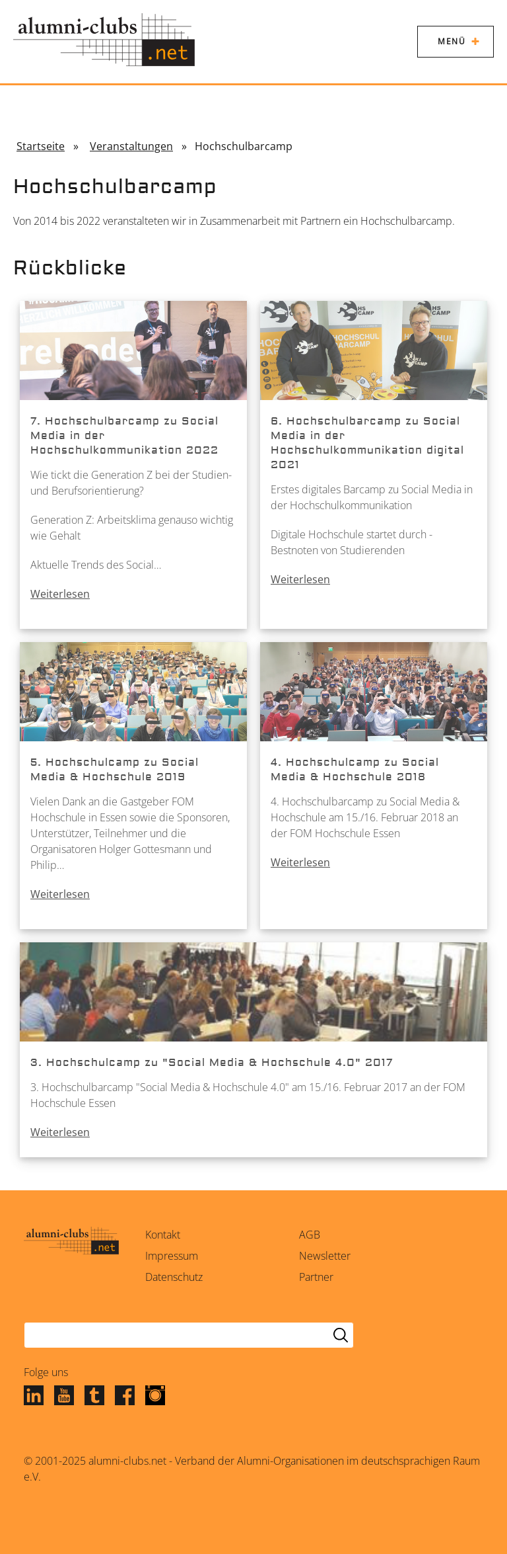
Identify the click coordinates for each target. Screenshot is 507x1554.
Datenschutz (174, 1277)
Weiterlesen (60, 594)
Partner (316, 1277)
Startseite (41, 146)
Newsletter (325, 1255)
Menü (451, 41)
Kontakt (162, 1234)
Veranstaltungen (131, 146)
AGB (309, 1234)
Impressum (171, 1255)
